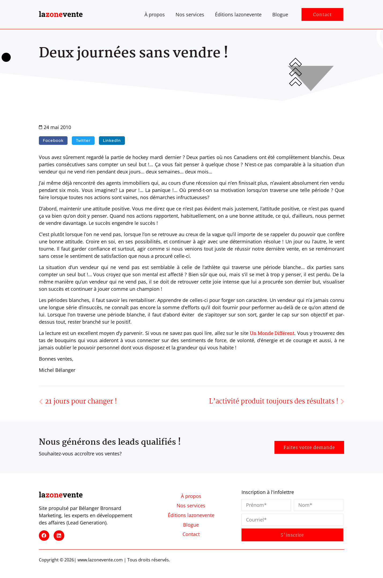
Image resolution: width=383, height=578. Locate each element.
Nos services (190, 14)
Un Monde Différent (272, 333)
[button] (53, 140)
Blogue (280, 14)
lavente (61, 14)
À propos (154, 14)
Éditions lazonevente (238, 14)
